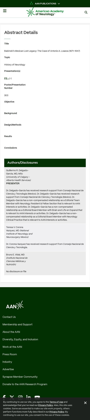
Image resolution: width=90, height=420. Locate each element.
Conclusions (10, 148)
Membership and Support (17, 324)
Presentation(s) (12, 71)
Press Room (10, 354)
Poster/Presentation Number (15, 86)
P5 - (6, 78)
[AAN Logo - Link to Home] (49, 12)
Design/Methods (12, 125)
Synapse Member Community (20, 377)
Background (10, 113)
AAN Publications (43, 4)
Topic (7, 57)
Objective (9, 102)
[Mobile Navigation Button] (4, 12)
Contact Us (9, 317)
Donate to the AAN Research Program (25, 384)
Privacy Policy (45, 405)
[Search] (86, 12)
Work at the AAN (12, 347)
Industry (7, 362)
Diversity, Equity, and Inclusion (20, 339)
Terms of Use (56, 402)
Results (8, 136)
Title (6, 44)
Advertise (8, 369)
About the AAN (11, 332)
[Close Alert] (85, 403)
